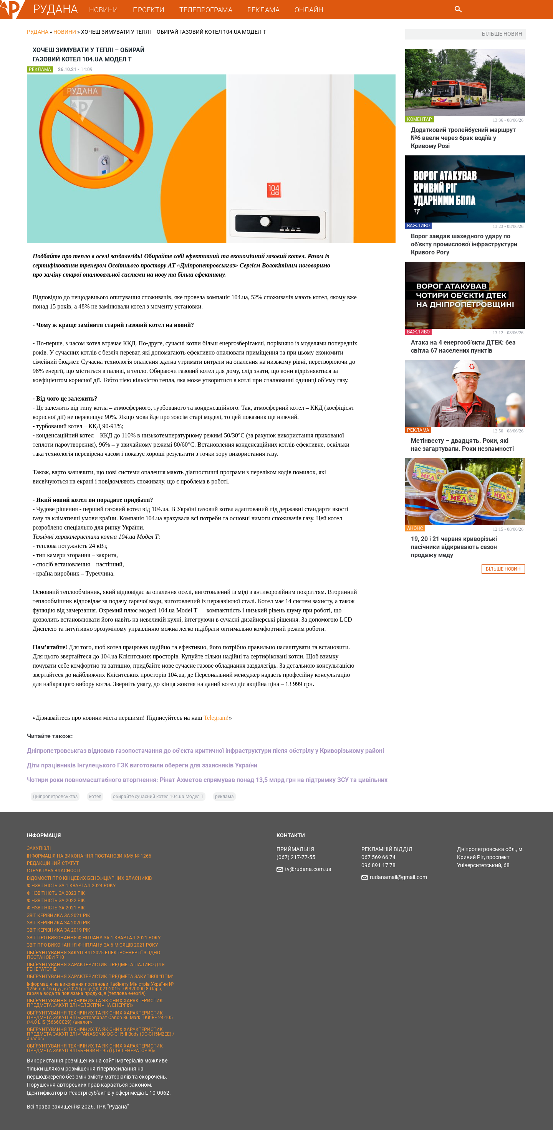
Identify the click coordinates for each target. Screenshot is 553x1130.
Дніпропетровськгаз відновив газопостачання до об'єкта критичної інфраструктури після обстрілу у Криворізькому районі (205, 750)
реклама (224, 796)
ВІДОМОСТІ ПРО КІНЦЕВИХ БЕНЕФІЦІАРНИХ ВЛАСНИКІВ (89, 878)
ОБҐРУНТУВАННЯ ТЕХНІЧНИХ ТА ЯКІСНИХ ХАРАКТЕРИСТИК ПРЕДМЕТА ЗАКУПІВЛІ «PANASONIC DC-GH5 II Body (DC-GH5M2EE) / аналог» (100, 1034)
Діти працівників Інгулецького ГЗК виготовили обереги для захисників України (142, 765)
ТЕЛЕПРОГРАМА (205, 10)
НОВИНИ (103, 10)
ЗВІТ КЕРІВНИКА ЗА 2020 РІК (58, 922)
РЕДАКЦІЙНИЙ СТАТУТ (53, 863)
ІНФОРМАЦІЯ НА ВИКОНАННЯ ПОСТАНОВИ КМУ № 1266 (89, 856)
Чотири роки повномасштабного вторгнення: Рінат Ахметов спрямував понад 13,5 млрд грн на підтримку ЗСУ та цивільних (207, 780)
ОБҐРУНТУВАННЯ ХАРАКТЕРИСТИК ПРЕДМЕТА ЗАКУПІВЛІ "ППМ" (100, 976)
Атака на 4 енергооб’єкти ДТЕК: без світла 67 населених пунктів (463, 346)
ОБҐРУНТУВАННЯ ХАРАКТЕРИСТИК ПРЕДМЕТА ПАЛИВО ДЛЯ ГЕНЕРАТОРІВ (96, 967)
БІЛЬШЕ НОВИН (503, 569)
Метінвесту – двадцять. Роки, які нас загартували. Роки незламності (462, 444)
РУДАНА (55, 9)
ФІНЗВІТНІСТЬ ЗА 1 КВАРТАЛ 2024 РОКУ (71, 885)
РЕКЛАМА (263, 10)
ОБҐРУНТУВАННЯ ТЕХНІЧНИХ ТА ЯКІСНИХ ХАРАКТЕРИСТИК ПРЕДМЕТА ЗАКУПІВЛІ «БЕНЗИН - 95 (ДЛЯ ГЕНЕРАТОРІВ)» (95, 1048)
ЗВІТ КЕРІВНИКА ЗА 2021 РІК (58, 915)
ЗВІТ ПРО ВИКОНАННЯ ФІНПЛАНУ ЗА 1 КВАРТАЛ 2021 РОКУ (94, 937)
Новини (64, 32)
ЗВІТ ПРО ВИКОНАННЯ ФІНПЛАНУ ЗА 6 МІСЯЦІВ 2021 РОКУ (92, 945)
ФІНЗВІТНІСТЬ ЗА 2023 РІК (56, 893)
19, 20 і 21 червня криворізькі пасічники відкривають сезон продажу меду (454, 547)
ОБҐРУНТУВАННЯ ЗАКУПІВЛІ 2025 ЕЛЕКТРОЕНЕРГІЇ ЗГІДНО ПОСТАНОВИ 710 (93, 955)
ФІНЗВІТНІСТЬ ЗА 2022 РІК (56, 900)
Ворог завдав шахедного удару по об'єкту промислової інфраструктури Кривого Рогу (464, 244)
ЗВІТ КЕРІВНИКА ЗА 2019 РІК (58, 930)
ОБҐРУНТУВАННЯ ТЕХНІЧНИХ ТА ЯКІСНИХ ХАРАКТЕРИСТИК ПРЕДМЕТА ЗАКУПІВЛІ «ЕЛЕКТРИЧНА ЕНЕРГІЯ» (95, 1003)
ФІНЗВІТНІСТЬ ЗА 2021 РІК (56, 908)
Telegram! (216, 717)
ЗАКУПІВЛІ (39, 848)
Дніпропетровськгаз (55, 796)
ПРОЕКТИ (148, 10)
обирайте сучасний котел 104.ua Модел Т (158, 796)
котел (95, 796)
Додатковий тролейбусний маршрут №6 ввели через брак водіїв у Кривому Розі (463, 138)
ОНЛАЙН (309, 10)
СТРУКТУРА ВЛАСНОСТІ (53, 870)
